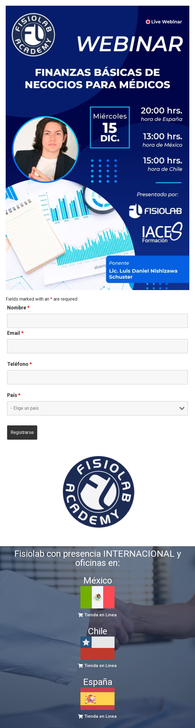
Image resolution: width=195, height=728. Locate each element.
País (13, 395)
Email (15, 333)
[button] (99, 615)
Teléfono (19, 364)
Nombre (18, 308)
